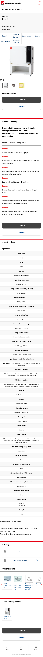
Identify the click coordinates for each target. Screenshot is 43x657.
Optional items (5, 41)
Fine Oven (14, 551)
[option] (21, 63)
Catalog (37, 36)
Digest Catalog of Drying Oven (17, 560)
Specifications (26, 36)
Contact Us (21, 100)
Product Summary (16, 36)
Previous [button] (2, 582)
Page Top (5, 36)
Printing (22, 107)
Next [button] (41, 582)
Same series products (16, 41)
